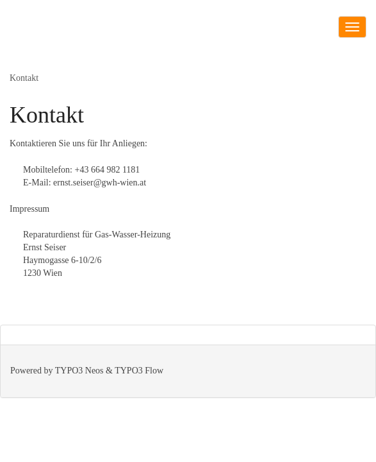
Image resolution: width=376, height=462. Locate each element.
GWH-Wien (34, 35)
